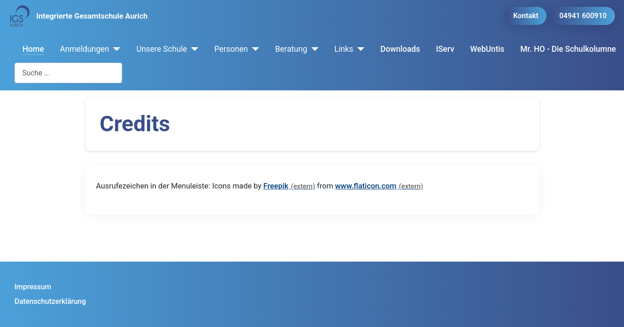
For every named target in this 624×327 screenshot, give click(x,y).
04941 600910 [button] (583, 15)
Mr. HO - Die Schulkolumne (568, 49)
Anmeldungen (84, 49)
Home (33, 49)
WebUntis (487, 49)
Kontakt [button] (526, 15)
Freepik (275, 185)
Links (343, 49)
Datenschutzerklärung (50, 301)
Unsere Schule (161, 49)
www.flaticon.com (365, 185)
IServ (445, 49)
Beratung (291, 49)
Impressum (33, 286)
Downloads (400, 49)
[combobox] (68, 73)
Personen (231, 49)
